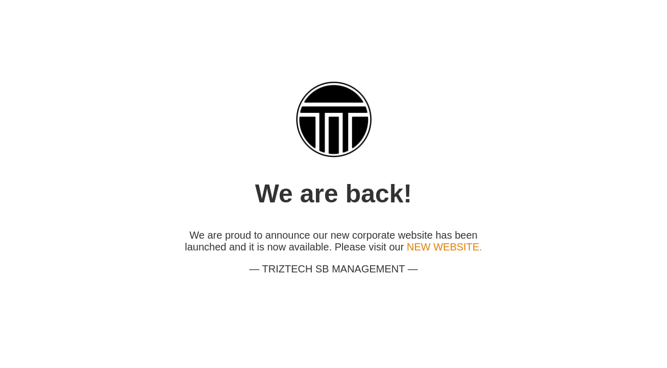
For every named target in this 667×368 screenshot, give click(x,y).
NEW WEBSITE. (444, 246)
